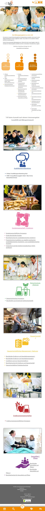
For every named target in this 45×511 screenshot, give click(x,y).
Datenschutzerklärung (21, 487)
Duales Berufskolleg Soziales (14, 233)
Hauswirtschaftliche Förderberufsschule (17, 363)
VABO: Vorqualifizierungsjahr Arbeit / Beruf (9, 78)
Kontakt (21, 488)
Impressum (22, 485)
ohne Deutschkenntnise (9, 80)
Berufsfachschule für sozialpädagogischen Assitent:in (20, 235)
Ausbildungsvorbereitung (22, 166)
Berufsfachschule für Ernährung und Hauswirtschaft (22, 88)
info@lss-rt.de (27, 493)
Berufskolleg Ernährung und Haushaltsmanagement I (20, 354)
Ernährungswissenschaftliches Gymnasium (18, 418)
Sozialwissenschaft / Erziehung (22, 226)
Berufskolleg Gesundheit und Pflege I (36, 103)
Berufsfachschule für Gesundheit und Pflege (18, 473)
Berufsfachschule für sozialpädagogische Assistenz (22, 78)
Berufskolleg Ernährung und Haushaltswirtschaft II (20, 356)
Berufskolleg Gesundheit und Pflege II (36, 108)
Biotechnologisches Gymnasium (15, 296)
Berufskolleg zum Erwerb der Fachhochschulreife (36, 82)
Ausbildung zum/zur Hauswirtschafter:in (17, 358)
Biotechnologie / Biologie (35, 282)
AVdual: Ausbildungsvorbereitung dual (23, 73)
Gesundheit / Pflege (35, 455)
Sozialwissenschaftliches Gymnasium (16, 231)
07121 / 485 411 (27, 491)
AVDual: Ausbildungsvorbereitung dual (10, 73)
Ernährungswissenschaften (22, 413)
